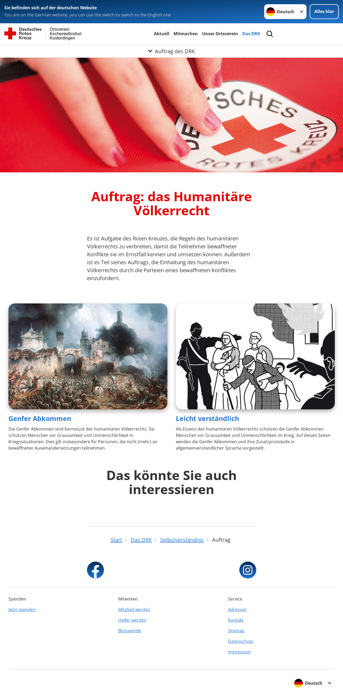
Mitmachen (185, 34)
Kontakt (236, 620)
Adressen (237, 609)
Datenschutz (240, 641)
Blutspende (129, 631)
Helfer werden (132, 620)
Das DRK (251, 34)
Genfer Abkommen (39, 418)
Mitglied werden (134, 609)
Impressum (239, 652)
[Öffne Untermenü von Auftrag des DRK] (171, 51)
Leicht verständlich (207, 418)
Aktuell (161, 34)
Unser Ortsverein (220, 34)
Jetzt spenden (22, 609)
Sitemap (236, 631)
